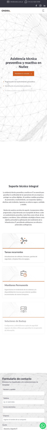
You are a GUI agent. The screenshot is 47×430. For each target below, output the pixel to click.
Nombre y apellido (9, 389)
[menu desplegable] (43, 10)
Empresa (6, 416)
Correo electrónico (9, 407)
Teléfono (6, 398)
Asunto (4, 425)
